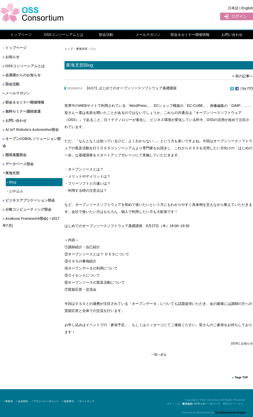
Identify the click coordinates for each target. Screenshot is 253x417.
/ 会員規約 (22, 401)
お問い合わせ (232, 35)
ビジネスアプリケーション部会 (29, 200)
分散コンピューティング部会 (27, 209)
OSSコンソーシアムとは (63, 35)
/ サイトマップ (86, 401)
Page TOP (241, 377)
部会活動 (106, 35)
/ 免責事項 (68, 401)
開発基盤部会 (15, 155)
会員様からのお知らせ (22, 75)
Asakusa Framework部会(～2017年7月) (31, 222)
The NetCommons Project (230, 412)
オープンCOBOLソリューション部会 (32, 142)
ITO (250, 88)
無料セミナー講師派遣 (22, 111)
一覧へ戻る (158, 354)
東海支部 (11, 173)
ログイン (236, 16)
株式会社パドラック (193, 403)
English (247, 8)
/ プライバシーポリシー (45, 401)
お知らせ (11, 57)
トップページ (21, 35)
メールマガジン (148, 35)
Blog (11, 182)
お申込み (14, 191)
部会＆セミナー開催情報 (190, 35)
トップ (69, 48)
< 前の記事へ (242, 76)
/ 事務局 (8, 401)
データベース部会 (18, 164)
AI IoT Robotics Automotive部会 (31, 130)
